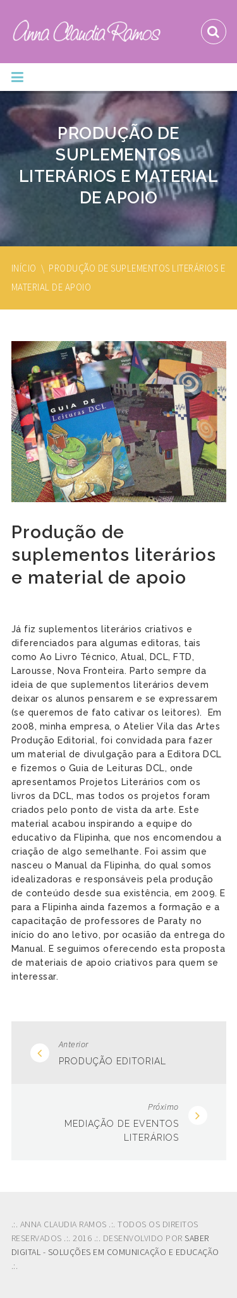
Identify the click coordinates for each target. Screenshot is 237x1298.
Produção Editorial (112, 1061)
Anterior (73, 1044)
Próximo (163, 1106)
